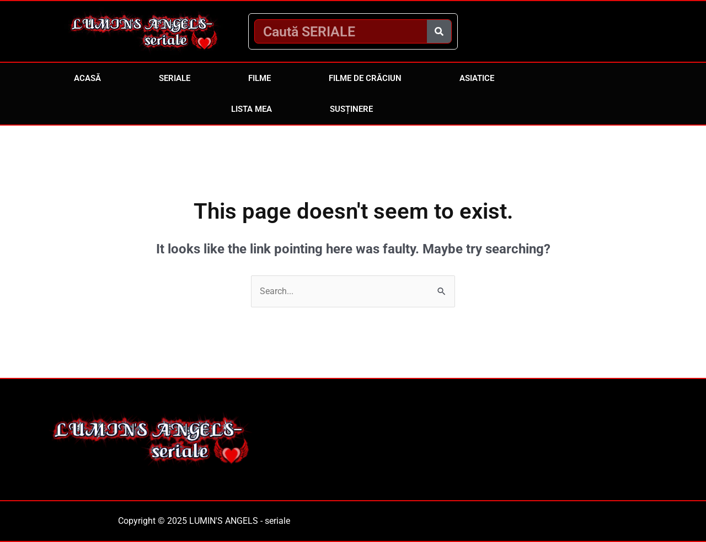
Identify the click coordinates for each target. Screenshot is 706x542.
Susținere (351, 109)
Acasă (87, 78)
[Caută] (439, 31)
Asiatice (476, 78)
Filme (259, 78)
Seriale (174, 78)
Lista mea (251, 109)
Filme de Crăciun (365, 78)
